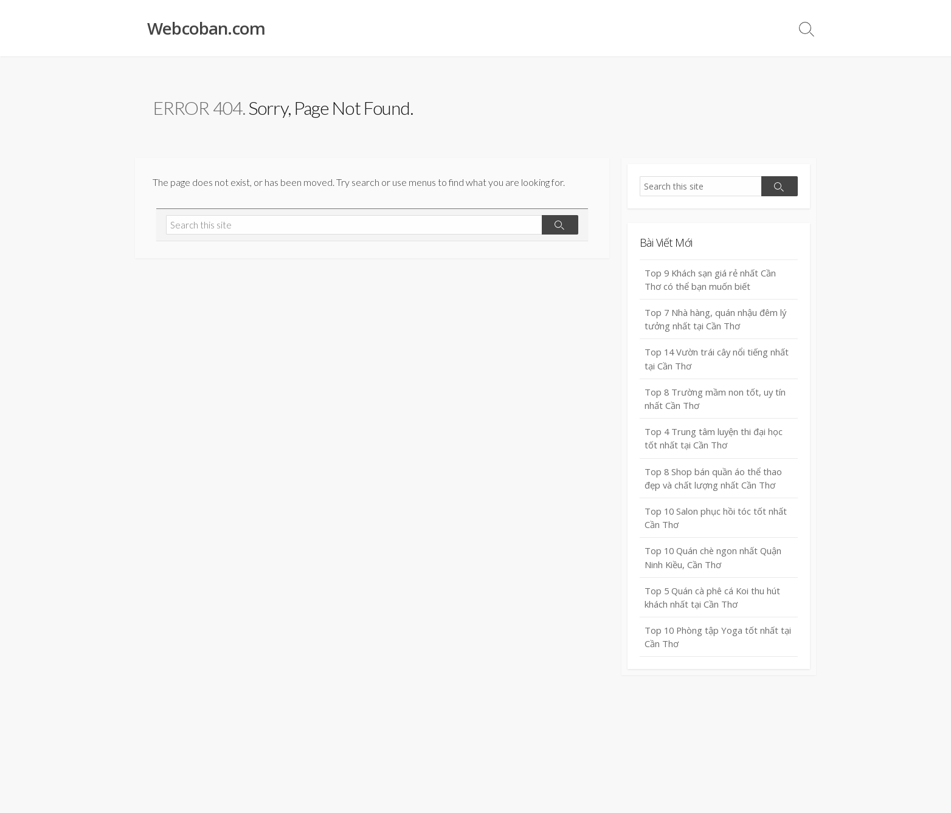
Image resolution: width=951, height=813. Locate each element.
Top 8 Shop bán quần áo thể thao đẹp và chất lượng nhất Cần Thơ (714, 481)
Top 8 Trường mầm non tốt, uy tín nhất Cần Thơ (716, 401)
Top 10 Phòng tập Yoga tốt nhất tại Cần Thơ (719, 641)
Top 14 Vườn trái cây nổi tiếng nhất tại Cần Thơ (717, 361)
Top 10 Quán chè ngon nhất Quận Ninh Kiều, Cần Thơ (714, 561)
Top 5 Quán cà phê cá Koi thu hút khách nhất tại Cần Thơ (714, 601)
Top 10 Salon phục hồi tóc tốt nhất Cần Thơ (717, 521)
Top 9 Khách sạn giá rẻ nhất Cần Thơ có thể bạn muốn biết (711, 280)
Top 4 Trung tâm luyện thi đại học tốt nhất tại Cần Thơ (714, 441)
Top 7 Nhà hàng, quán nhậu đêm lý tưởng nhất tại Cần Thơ (716, 320)
